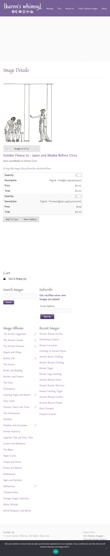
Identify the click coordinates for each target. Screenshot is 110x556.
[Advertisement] (55, 39)
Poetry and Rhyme (12, 467)
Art (40, 8)
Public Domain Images (87, 8)
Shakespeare (9, 474)
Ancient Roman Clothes (51, 396)
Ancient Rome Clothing (51, 356)
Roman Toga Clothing (50, 374)
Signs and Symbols (12, 480)
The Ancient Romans (13, 346)
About (104, 8)
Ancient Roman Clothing (51, 362)
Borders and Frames (13, 376)
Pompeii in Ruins (47, 414)
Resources (70, 8)
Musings (49, 8)
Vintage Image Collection (16, 498)
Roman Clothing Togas (51, 391)
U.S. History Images (93, 535)
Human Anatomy (11, 431)
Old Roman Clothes (49, 339)
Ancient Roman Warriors (51, 385)
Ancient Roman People (50, 402)
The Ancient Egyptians (14, 334)
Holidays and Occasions (15, 425)
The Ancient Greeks (13, 340)
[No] (106, 548)
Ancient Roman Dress (50, 379)
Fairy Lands (9, 401)
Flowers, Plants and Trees (16, 407)
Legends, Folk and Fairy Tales (18, 437)
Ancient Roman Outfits (51, 333)
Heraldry (7, 419)
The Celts (8, 382)
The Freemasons (11, 413)
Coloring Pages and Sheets (16, 394)
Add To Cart (12, 219)
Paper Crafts (9, 455)
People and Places (12, 461)
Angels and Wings (12, 352)
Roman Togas (46, 368)
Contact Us (8, 532)
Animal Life (9, 358)
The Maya (8, 449)
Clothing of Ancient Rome (52, 351)
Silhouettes (9, 486)
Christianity (9, 388)
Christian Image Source (95, 539)
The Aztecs (9, 364)
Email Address (47, 306)
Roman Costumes (48, 345)
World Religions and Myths (17, 510)
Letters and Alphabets (14, 443)
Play (59, 8)
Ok (55, 551)
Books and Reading (12, 370)
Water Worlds (10, 504)
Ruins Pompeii (46, 408)
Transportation (10, 492)
